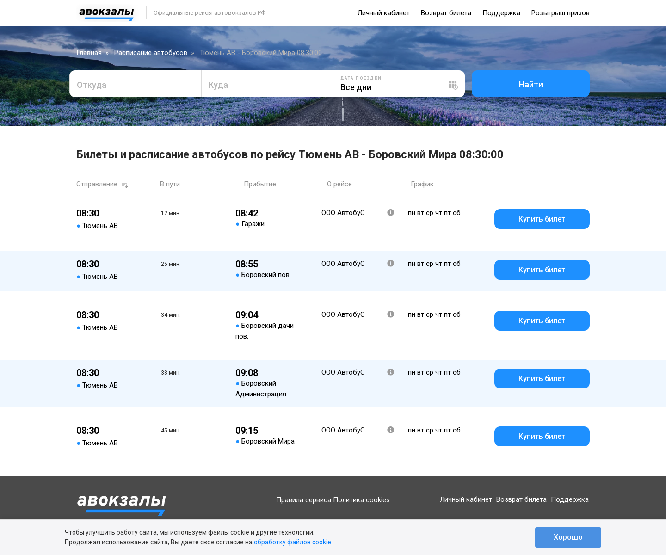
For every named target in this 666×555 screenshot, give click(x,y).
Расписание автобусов (150, 53)
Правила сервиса (303, 500)
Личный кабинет (384, 13)
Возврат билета (446, 13)
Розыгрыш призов (560, 13)
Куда (218, 85)
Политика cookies (361, 500)
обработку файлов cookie (292, 542)
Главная (89, 53)
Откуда (91, 85)
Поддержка (501, 13)
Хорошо (568, 537)
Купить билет (541, 219)
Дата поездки (361, 78)
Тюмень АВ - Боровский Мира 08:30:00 (261, 53)
